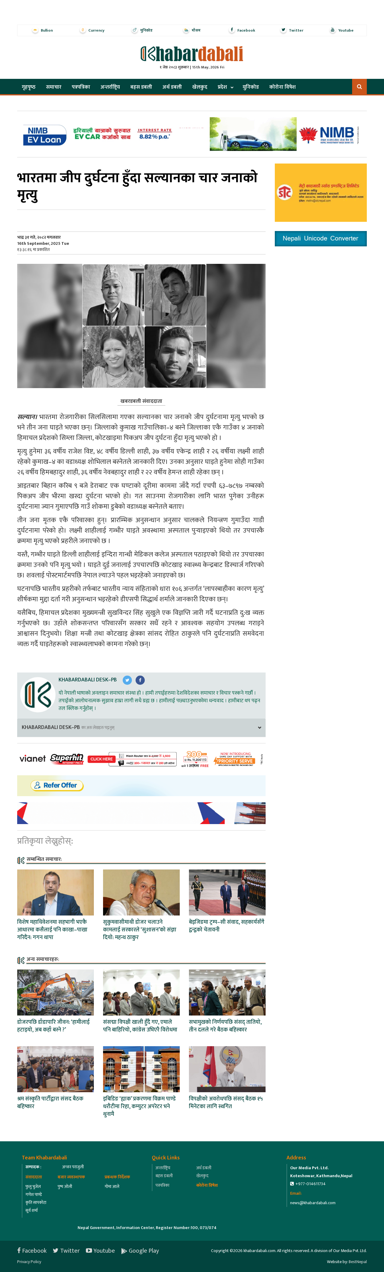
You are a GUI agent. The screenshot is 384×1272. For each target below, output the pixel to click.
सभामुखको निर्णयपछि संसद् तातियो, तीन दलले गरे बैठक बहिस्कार (225, 1026)
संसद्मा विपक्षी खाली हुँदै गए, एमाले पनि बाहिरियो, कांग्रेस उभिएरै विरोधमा (140, 1026)
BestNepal (358, 1261)
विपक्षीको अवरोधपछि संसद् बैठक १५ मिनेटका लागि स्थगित (226, 1102)
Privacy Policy (29, 1261)
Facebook (32, 1251)
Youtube (100, 1251)
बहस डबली (141, 87)
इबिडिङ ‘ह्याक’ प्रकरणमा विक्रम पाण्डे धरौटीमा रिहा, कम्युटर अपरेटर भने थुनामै (139, 1106)
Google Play (140, 1251)
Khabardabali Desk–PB (88, 679)
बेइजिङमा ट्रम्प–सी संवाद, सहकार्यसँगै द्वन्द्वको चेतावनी (226, 926)
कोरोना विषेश (282, 87)
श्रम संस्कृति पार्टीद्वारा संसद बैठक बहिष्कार (50, 1102)
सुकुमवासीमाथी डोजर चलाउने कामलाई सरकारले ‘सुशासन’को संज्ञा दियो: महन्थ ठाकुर (139, 930)
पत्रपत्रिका (81, 87)
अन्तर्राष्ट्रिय (110, 87)
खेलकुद (199, 87)
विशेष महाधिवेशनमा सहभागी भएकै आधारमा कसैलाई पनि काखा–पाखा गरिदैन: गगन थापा (52, 930)
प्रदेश (222, 87)
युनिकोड (251, 87)
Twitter (66, 1251)
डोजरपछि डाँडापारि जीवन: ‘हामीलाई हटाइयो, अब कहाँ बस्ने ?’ (53, 1026)
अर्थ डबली (172, 87)
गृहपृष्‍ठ (29, 87)
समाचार (53, 87)
